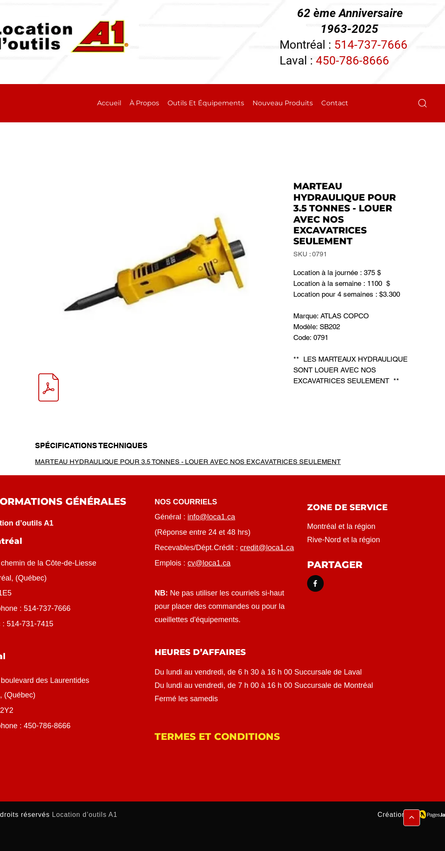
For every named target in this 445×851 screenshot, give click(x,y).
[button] (422, 103)
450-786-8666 (352, 60)
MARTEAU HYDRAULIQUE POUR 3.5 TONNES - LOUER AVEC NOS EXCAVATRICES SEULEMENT (188, 462)
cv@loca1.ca (209, 563)
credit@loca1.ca (267, 547)
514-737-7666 (371, 45)
